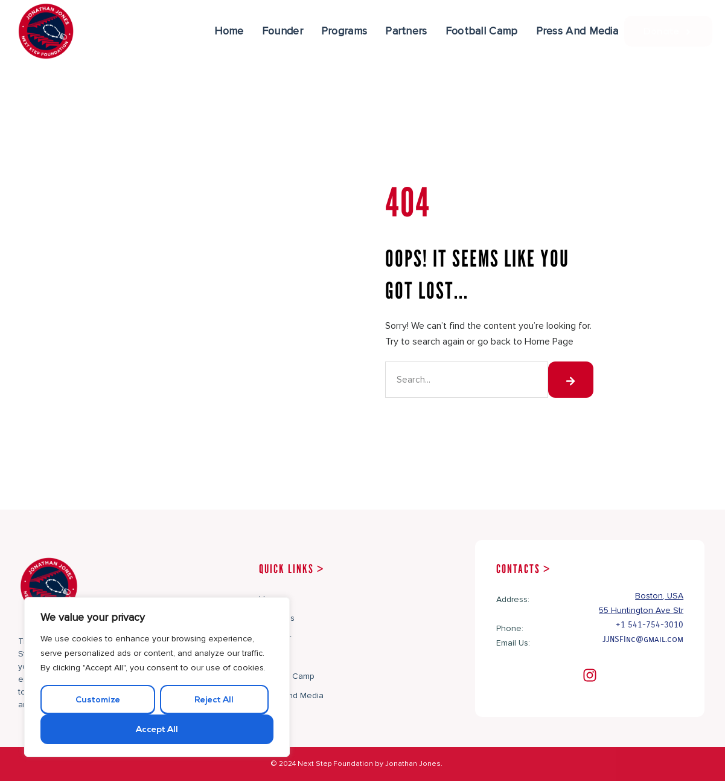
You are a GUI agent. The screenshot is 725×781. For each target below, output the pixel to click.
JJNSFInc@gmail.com (642, 639)
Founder (282, 30)
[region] (157, 677)
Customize (97, 700)
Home (229, 30)
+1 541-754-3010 (649, 625)
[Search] (570, 379)
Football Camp (482, 30)
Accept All (157, 729)
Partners (406, 30)
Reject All (214, 700)
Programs (344, 30)
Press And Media (577, 30)
